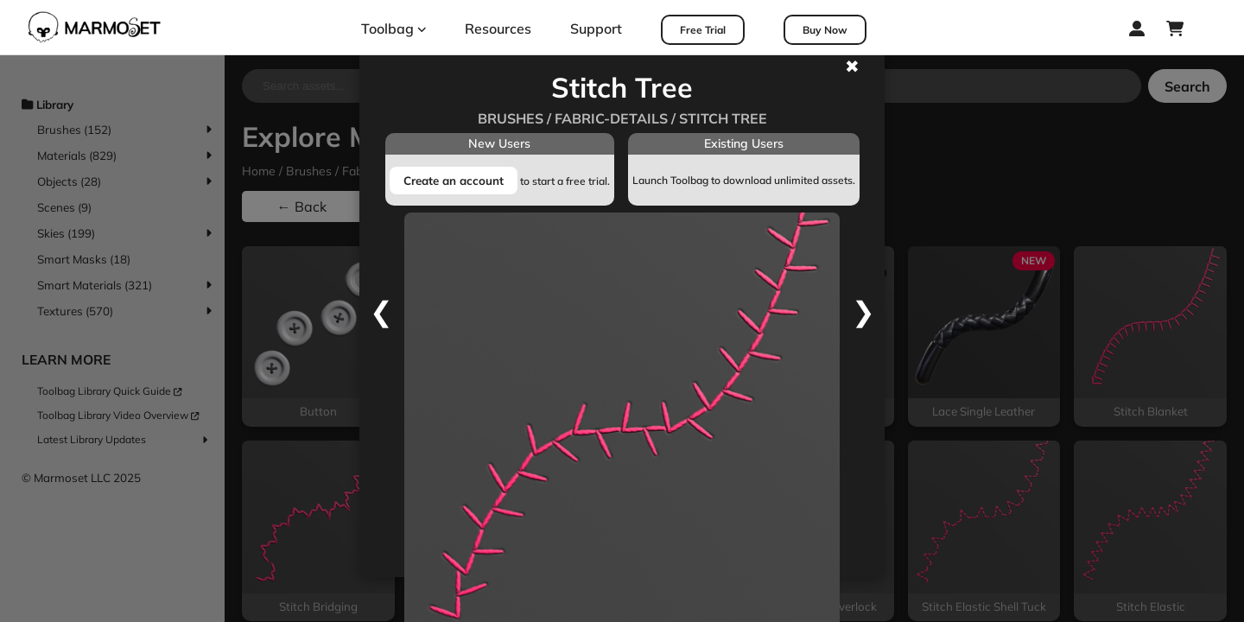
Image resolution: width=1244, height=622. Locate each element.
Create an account (453, 180)
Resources (498, 28)
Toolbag (394, 28)
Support (596, 28)
